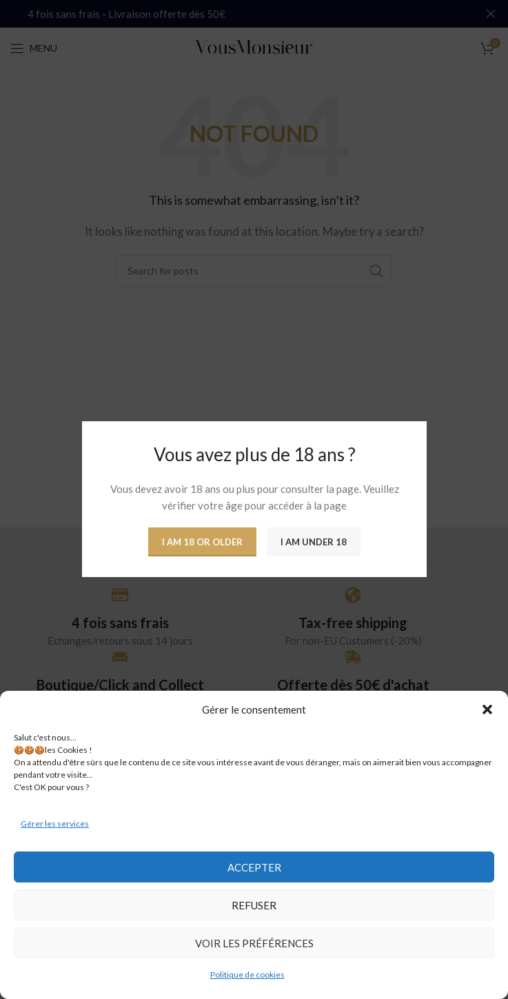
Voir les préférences (254, 943)
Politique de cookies (247, 974)
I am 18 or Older (202, 541)
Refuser (254, 905)
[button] (487, 709)
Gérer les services (55, 823)
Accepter (254, 867)
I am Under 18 (314, 541)
